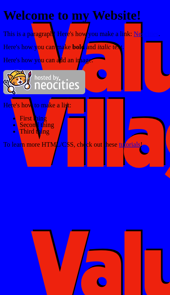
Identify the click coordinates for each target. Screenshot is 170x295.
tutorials (129, 144)
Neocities (146, 33)
